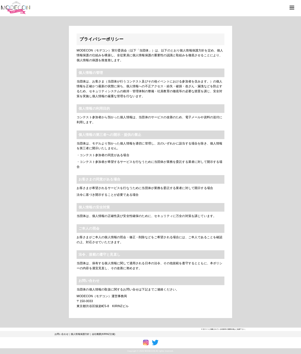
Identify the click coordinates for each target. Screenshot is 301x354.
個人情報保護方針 (80, 334)
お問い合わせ (62, 334)
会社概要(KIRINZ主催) (103, 334)
